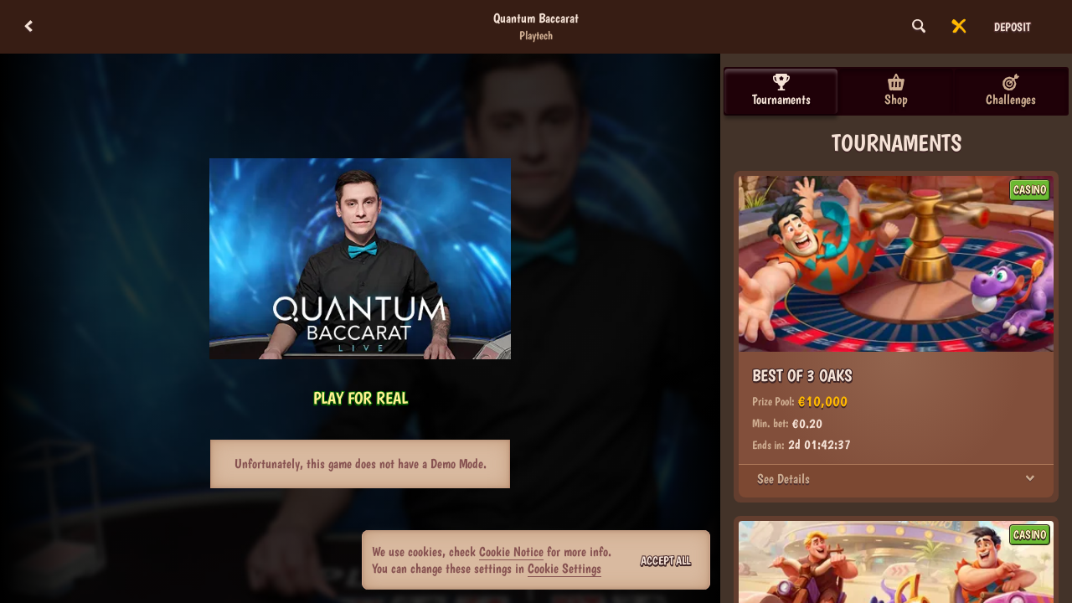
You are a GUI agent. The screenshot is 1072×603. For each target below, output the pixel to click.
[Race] (959, 27)
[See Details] (1030, 479)
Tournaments (781, 90)
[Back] (28, 27)
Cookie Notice (511, 551)
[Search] (919, 27)
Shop (896, 90)
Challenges (1011, 90)
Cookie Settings (564, 568)
